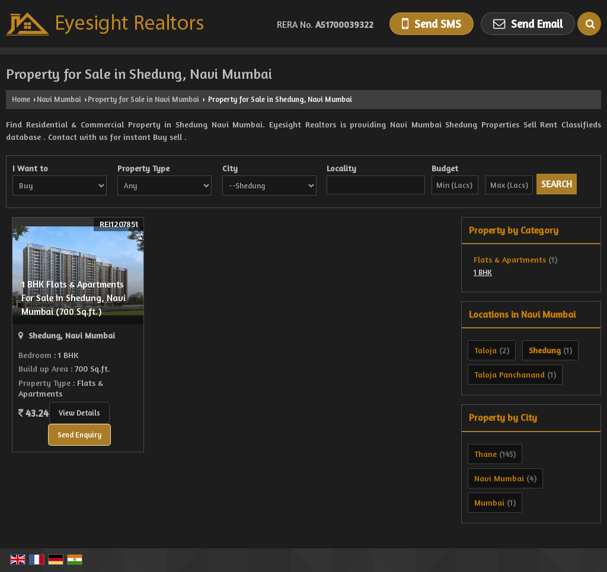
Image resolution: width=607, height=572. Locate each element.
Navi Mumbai (59, 99)
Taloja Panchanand (509, 374)
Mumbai (489, 502)
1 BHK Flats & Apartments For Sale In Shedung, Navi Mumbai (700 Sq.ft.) (73, 298)
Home (21, 99)
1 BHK (483, 272)
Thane (485, 454)
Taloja (485, 350)
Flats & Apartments (510, 259)
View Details (79, 412)
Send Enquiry (79, 434)
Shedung (545, 350)
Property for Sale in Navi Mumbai (143, 99)
